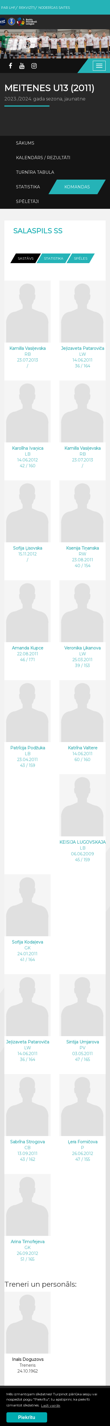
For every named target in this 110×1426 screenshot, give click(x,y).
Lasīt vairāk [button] (50, 1405)
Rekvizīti (27, 8)
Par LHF (8, 8)
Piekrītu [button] (26, 1417)
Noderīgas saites (54, 8)
